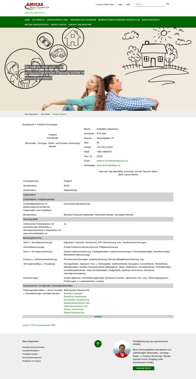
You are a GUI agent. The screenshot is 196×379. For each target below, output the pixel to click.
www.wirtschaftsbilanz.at (108, 165)
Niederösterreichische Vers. (77, 303)
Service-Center (58, 24)
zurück (98, 316)
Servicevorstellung (57, 19)
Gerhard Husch (143, 368)
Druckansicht (43, 325)
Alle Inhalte (38, 19)
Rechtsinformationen (31, 357)
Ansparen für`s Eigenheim (83, 19)
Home (27, 19)
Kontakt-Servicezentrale (33, 347)
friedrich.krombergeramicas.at (112, 161)
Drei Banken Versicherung (76, 300)
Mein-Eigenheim (31, 114)
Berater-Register (151, 19)
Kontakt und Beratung (80, 24)
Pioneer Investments (74, 309)
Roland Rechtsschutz (74, 312)
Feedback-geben (30, 354)
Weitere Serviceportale (37, 24)
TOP (33, 325)
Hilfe (128, 4)
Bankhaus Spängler (73, 293)
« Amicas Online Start (105, 4)
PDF (53, 325)
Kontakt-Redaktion (30, 350)
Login (120, 4)
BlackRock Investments (75, 296)
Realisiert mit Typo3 (31, 361)
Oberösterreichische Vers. (76, 306)
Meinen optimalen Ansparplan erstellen (119, 19)
